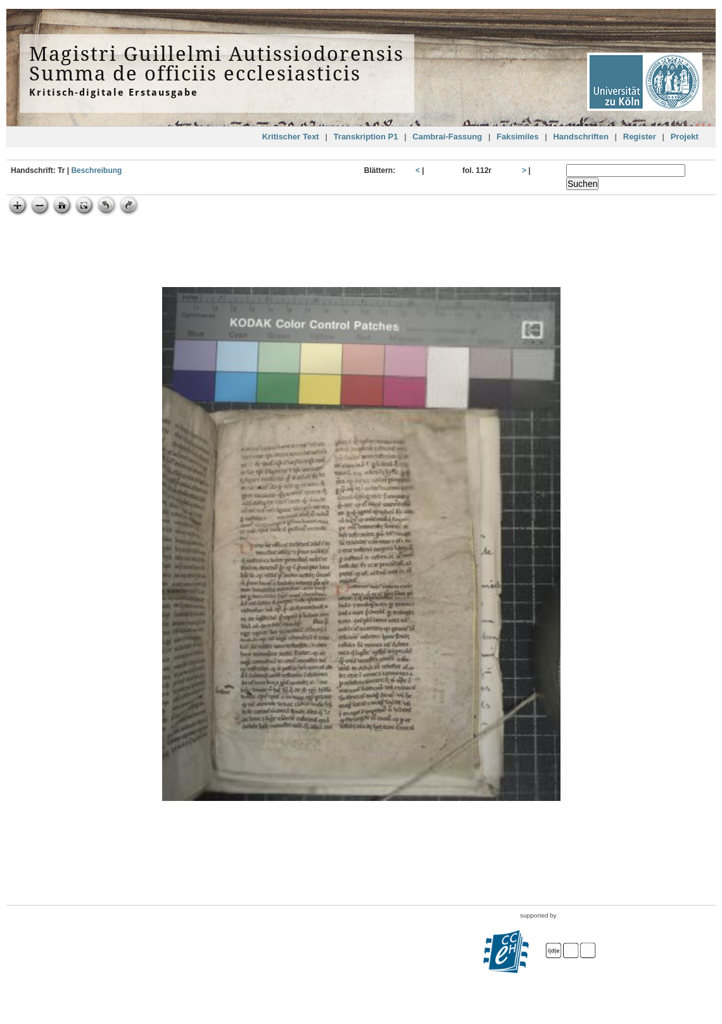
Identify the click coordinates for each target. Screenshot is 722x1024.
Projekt (685, 136)
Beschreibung (96, 170)
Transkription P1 (366, 136)
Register (639, 136)
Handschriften (580, 136)
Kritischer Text (290, 136)
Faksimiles (518, 136)
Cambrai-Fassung (447, 136)
